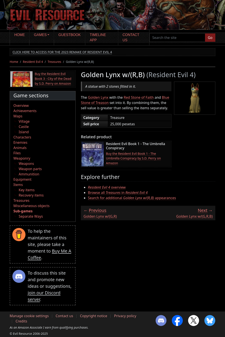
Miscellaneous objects (31, 205)
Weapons (26, 163)
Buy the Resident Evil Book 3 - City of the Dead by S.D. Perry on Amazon (53, 78)
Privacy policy (125, 315)
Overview (21, 105)
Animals (20, 147)
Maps (17, 116)
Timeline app (98, 37)
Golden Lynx (98, 97)
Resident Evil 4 (33, 62)
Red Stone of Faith (139, 97)
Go (210, 37)
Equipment (22, 179)
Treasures (54, 62)
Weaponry (21, 158)
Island (24, 131)
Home (19, 35)
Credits (21, 321)
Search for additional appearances (132, 197)
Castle (24, 126)
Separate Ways (31, 216)
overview (107, 187)
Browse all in (118, 192)
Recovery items (31, 195)
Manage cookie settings (29, 315)
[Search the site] (177, 37)
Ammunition (29, 174)
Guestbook (69, 35)
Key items (26, 190)
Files (17, 153)
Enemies (20, 142)
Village (24, 121)
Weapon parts (30, 168)
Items (18, 184)
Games (40, 35)
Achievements (24, 110)
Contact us (131, 37)
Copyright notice (93, 315)
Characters (22, 137)
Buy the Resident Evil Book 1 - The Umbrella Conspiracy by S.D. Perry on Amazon (133, 158)
